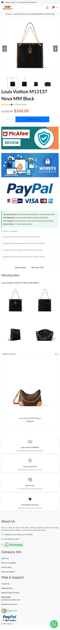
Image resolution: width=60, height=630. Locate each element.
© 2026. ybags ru (7, 624)
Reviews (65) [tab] (37, 267)
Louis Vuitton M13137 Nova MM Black (20, 282)
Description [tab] (20, 267)
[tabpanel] (30, 393)
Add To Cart (32, 119)
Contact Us (5, 584)
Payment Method (8, 572)
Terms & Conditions (9, 563)
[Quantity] (8, 119)
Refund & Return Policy (10, 593)
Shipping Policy (7, 588)
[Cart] (52, 7)
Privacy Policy (6, 567)
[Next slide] (58, 354)
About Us (5, 558)
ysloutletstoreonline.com (10, 600)
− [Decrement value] (2, 119)
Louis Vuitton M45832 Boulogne (30, 418)
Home (9, 14)
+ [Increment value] (13, 119)
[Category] (57, 7)
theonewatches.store (9, 604)
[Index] (47, 8)
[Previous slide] (55, 354)
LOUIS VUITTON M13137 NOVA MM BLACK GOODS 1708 (33, 14)
